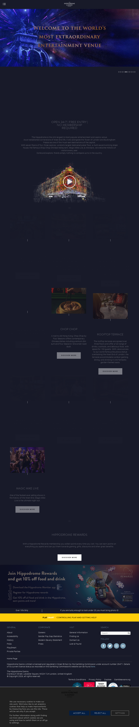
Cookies (107, 679)
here (93, 666)
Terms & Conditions (77, 679)
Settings (120, 713)
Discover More (68, 356)
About (9, 632)
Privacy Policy (95, 679)
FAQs (9, 644)
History (10, 640)
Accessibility (12, 636)
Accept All (79, 713)
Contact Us (75, 640)
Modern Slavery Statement (50, 640)
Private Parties (13, 651)
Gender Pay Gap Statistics (50, 636)
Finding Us (74, 636)
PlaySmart (11, 648)
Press (40, 644)
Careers (41, 632)
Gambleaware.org (122, 679)
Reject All (100, 713)
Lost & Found (75, 644)
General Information (79, 632)
